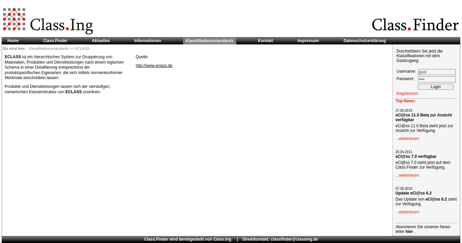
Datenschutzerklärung (365, 40)
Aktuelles (101, 40)
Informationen (147, 40)
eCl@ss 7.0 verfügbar (415, 156)
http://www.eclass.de (154, 65)
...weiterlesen (407, 138)
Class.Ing (222, 239)
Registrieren (407, 93)
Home (12, 40)
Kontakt (265, 40)
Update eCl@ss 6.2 (413, 193)
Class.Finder (55, 40)
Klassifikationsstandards (49, 48)
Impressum (308, 40)
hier (410, 231)
